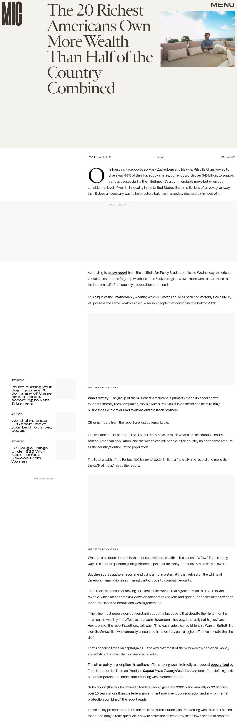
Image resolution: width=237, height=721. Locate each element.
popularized (220, 665)
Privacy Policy (19, 350)
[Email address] (44, 333)
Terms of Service (63, 348)
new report (118, 273)
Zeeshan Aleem (101, 157)
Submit (67, 343)
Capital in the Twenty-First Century (169, 671)
